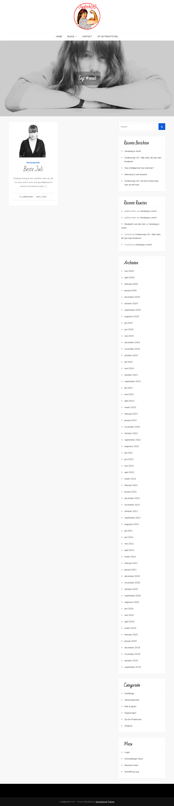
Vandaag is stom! (148, 211)
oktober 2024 (131, 355)
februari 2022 (131, 485)
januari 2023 (130, 420)
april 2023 (129, 400)
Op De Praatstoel (107, 36)
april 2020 (129, 621)
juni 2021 (129, 537)
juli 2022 (128, 452)
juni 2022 (129, 459)
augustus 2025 (131, 316)
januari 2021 (130, 569)
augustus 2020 (131, 602)
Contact (87, 36)
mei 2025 (129, 335)
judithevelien (28, 197)
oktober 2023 (131, 374)
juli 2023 (128, 387)
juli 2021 (128, 530)
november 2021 (132, 504)
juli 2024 (128, 361)
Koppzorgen (130, 712)
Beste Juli (33, 169)
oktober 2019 (131, 660)
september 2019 (132, 667)
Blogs (70, 36)
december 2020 (132, 576)
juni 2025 (129, 329)
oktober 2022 (131, 433)
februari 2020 (131, 634)
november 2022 (132, 426)
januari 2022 (130, 491)
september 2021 (132, 517)
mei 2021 (129, 543)
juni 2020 (129, 608)
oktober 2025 (131, 303)
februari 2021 (131, 563)
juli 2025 (128, 323)
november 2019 (132, 654)
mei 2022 (129, 465)
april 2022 (129, 472)
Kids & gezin (130, 706)
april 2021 (129, 550)
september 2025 (132, 310)
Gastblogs (129, 693)
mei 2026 (129, 271)
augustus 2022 (131, 446)
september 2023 (132, 381)
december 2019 (132, 647)
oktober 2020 (131, 589)
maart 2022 (130, 478)
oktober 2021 (131, 511)
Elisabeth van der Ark (134, 224)
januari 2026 (130, 290)
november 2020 (132, 582)
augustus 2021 (131, 524)
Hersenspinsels (33, 162)
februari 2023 (131, 413)
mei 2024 (129, 368)
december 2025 (132, 297)
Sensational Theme (105, 801)
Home (59, 36)
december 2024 (132, 342)
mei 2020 (129, 615)
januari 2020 (130, 641)
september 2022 (132, 439)
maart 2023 (130, 407)
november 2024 (132, 348)
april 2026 (129, 277)
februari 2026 (131, 284)
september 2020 (132, 595)
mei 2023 (129, 394)
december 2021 (132, 498)
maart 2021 (130, 556)
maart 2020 (130, 628)
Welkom (128, 725)
